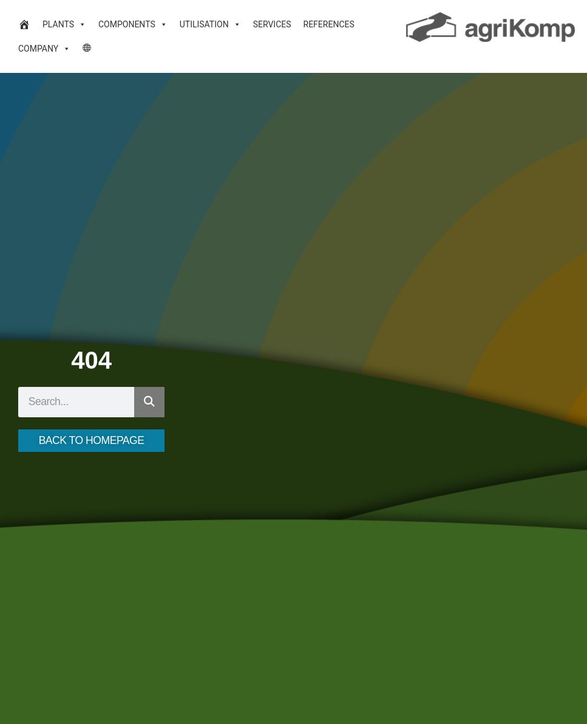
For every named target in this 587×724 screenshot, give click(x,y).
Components (133, 24)
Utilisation (210, 24)
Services (272, 24)
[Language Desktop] (87, 48)
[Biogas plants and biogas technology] (24, 24)
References (329, 24)
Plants (64, 24)
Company (44, 48)
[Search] (149, 402)
